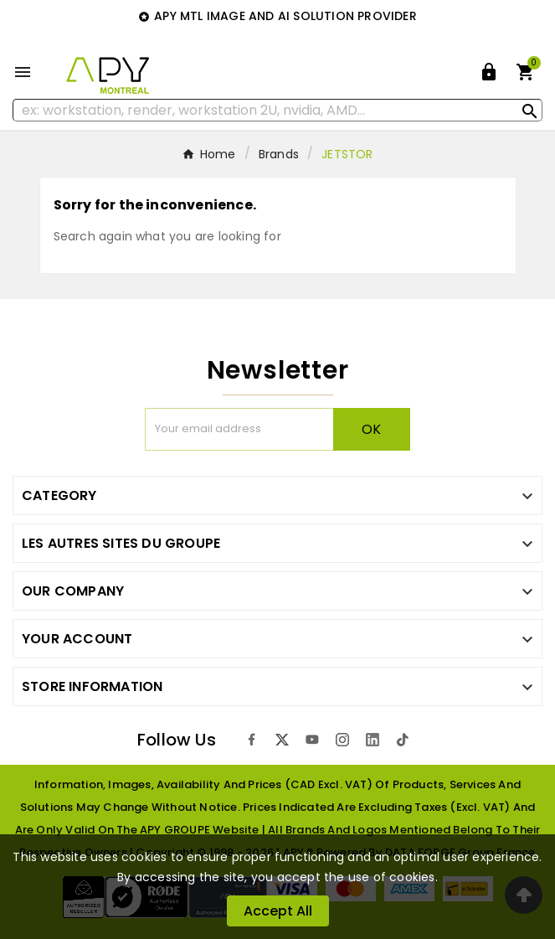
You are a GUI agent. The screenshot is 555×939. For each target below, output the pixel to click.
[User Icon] (489, 72)
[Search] (277, 110)
